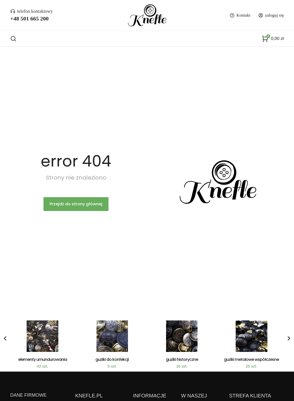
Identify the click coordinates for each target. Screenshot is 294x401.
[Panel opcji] (273, 40)
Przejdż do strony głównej (76, 206)
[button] (4, 341)
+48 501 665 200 (29, 18)
